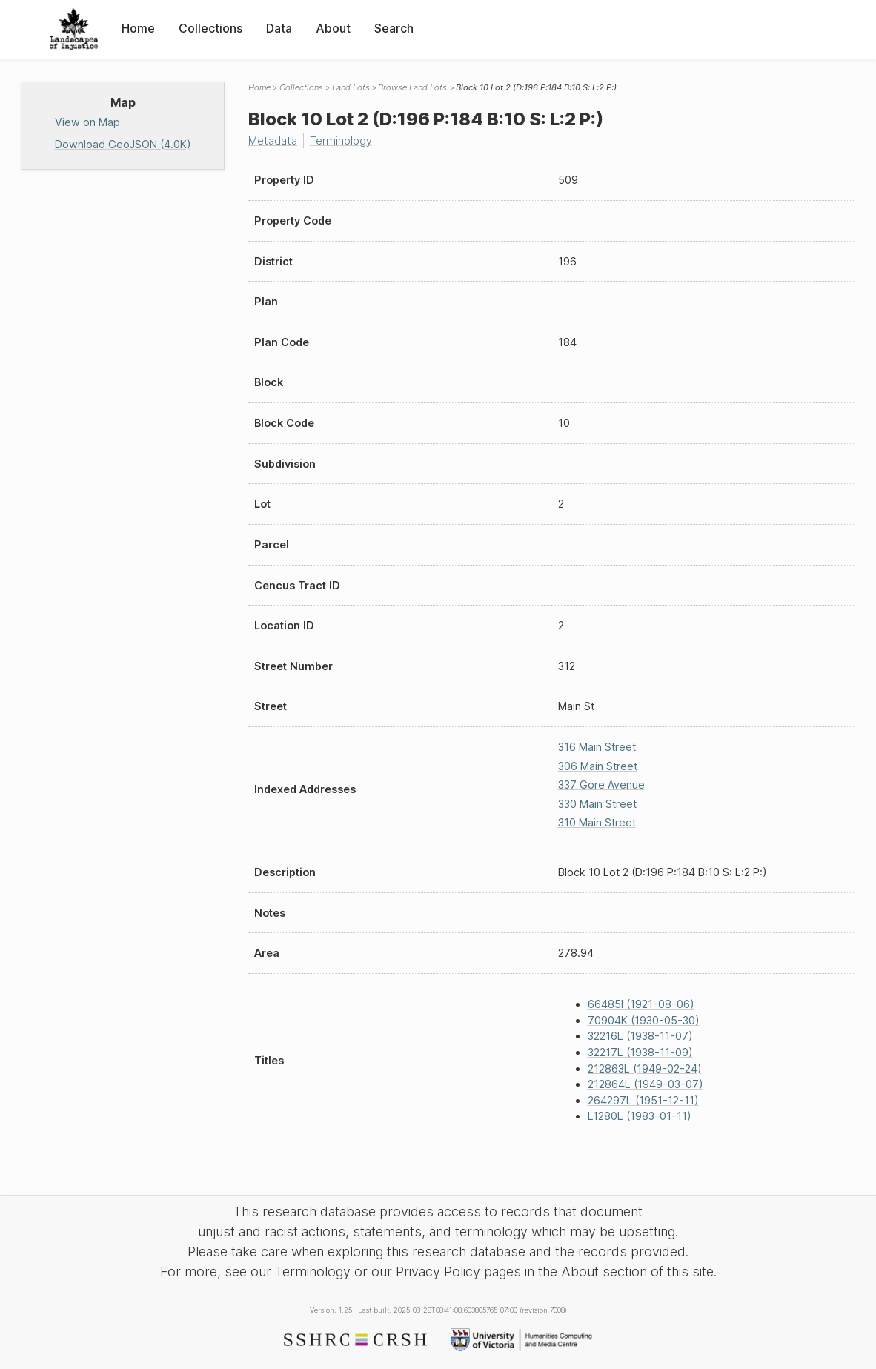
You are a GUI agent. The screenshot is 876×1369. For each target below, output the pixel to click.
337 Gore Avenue (601, 784)
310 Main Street (597, 822)
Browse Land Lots (412, 87)
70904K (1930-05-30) (644, 1020)
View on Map (87, 122)
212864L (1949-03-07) (645, 1084)
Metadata (272, 140)
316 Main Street (597, 746)
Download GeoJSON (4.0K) (123, 144)
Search (394, 28)
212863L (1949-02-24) (645, 1068)
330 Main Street (597, 804)
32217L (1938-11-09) (640, 1052)
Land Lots (351, 87)
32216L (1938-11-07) (640, 1036)
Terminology (341, 140)
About (333, 28)
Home (138, 28)
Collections (210, 28)
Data (279, 28)
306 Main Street (597, 766)
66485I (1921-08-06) (641, 1004)
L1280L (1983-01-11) (639, 1116)
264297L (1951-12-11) (643, 1100)
